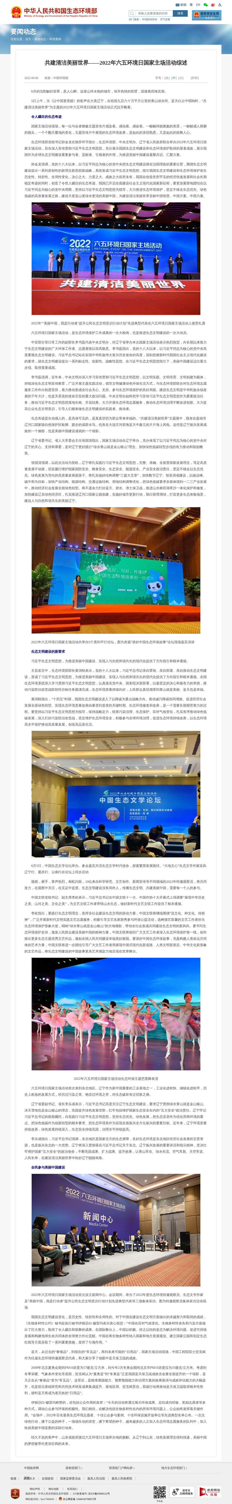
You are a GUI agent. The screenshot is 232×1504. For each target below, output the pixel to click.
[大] (167, 78)
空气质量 (165, 19)
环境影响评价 (149, 19)
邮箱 (181, 4)
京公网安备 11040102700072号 (77, 1499)
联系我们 (72, 1489)
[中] (174, 78)
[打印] (195, 78)
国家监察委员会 (70, 1478)
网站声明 (35, 1489)
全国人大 (29, 1478)
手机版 (159, 1494)
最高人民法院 (96, 1478)
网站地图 (54, 1489)
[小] (180, 78)
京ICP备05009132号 (99, 1493)
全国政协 (48, 1478)
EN (198, 4)
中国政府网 (31, 1468)
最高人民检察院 (122, 1478)
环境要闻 (55, 39)
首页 (28, 39)
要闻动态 (40, 39)
